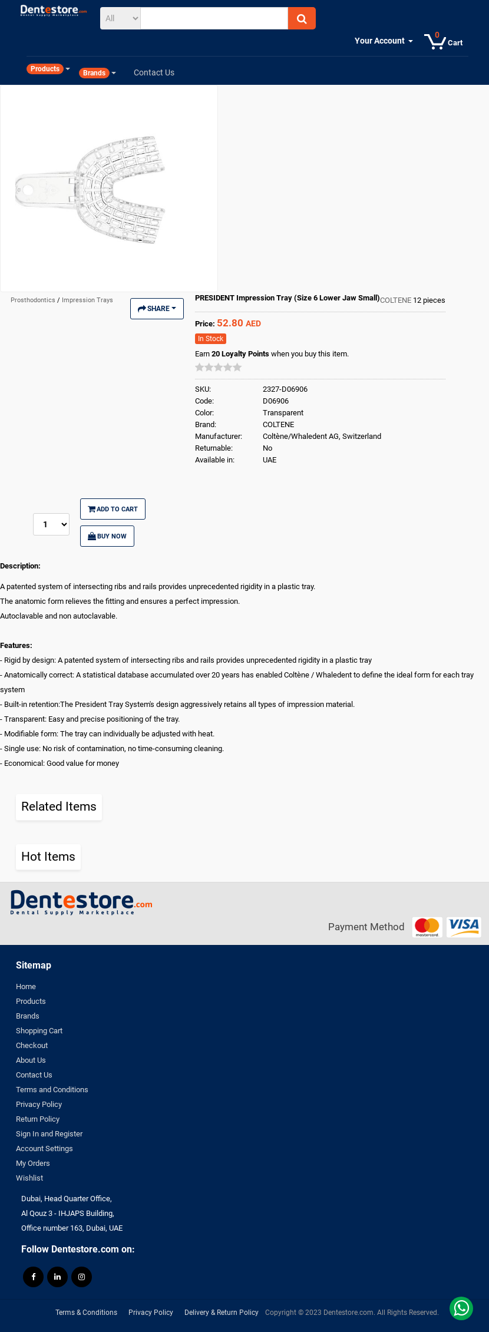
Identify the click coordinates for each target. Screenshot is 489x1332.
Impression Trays (87, 300)
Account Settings (44, 1148)
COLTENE (396, 300)
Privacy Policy (39, 1104)
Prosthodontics (34, 300)
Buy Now (107, 536)
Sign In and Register (49, 1133)
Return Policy (38, 1119)
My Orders (33, 1163)
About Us (31, 1060)
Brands (27, 1016)
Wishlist (29, 1178)
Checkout (32, 1045)
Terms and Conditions (52, 1089)
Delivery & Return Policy (221, 1312)
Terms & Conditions (86, 1312)
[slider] (218, 367)
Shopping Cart (39, 1030)
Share (157, 309)
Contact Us (34, 1074)
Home (26, 986)
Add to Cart (113, 509)
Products (31, 1001)
